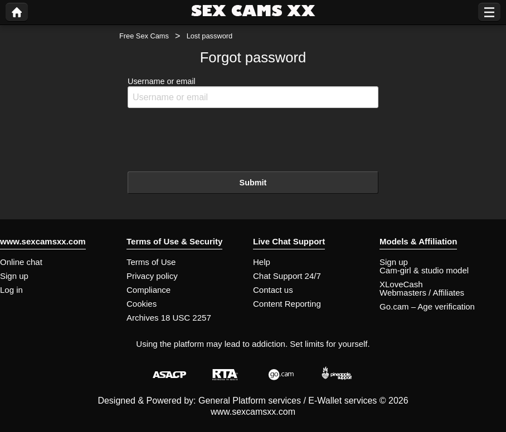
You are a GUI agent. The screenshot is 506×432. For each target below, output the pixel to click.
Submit (253, 182)
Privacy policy (152, 276)
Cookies (141, 303)
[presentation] (212, 138)
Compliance (148, 289)
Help (261, 262)
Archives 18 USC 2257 (168, 317)
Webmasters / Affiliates (422, 292)
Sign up (14, 276)
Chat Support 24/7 (287, 276)
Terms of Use (151, 262)
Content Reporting (287, 303)
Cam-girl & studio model (424, 270)
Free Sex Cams (144, 36)
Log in (11, 289)
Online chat (21, 262)
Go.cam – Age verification (427, 306)
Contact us (273, 289)
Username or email (253, 93)
